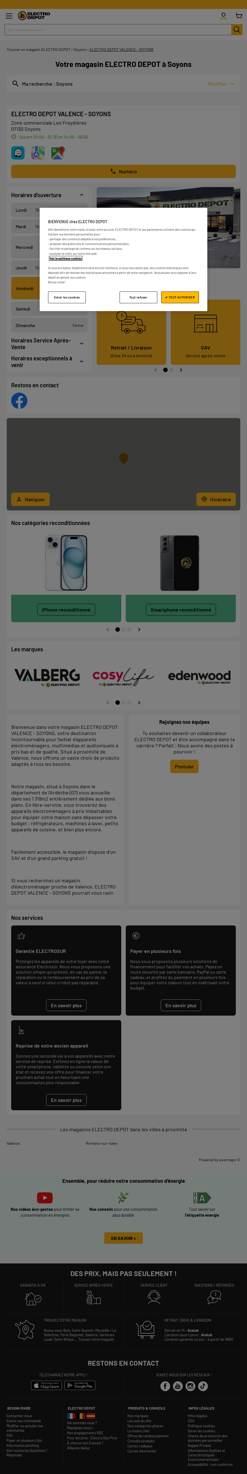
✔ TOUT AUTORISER (180, 297)
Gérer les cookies (67, 297)
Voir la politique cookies (65, 258)
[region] (123, 259)
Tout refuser (138, 297)
